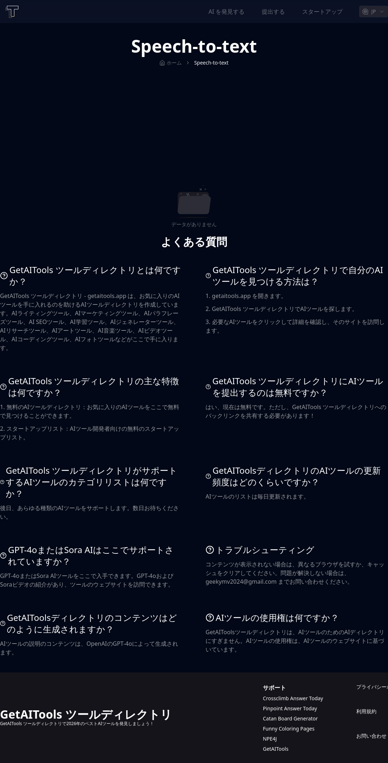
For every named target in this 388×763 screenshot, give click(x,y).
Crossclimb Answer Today (293, 698)
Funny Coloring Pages (288, 728)
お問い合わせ (371, 735)
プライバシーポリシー (372, 686)
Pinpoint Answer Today (290, 708)
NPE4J (270, 738)
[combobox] (373, 11)
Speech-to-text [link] (211, 62)
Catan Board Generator (290, 718)
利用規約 (366, 711)
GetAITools (275, 748)
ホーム (170, 62)
